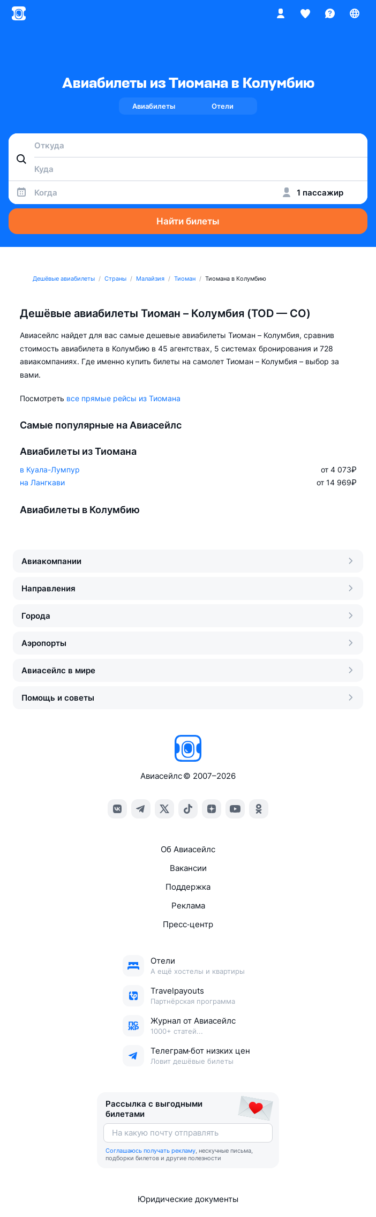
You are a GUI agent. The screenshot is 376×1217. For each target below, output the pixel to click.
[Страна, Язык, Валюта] (354, 13)
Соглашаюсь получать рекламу (150, 1150)
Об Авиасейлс (188, 849)
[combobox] (188, 145)
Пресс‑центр (188, 924)
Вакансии (188, 868)
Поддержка (188, 887)
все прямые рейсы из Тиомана (123, 398)
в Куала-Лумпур (50, 469)
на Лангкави (42, 482)
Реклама (188, 905)
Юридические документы (188, 1199)
